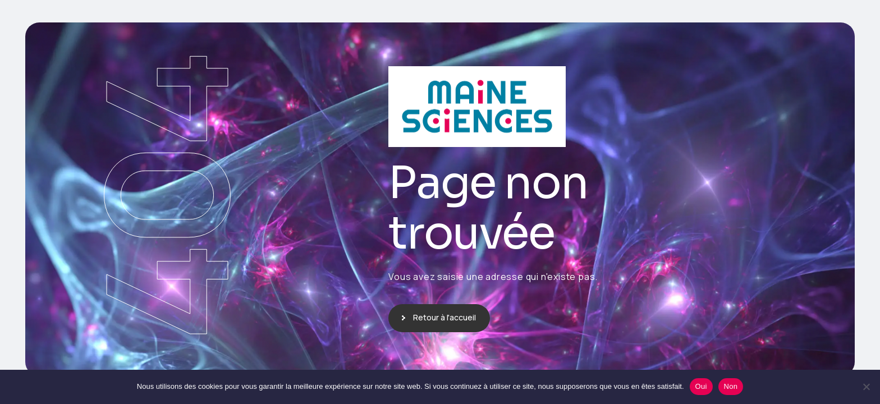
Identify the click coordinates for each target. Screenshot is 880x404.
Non (731, 386)
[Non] (866, 386)
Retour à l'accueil (444, 317)
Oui (701, 386)
